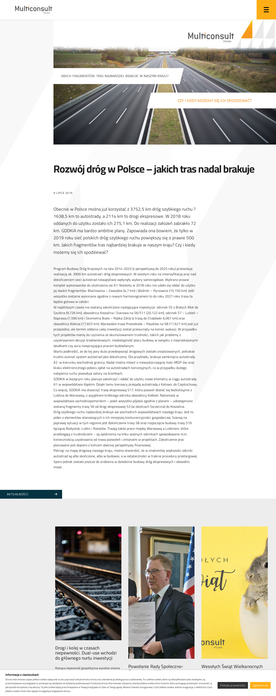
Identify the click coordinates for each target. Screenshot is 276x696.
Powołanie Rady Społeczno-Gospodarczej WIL (155, 596)
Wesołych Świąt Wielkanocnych (232, 594)
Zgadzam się (260, 685)
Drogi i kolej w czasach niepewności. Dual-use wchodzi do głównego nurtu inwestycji (86, 599)
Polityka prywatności (232, 685)
